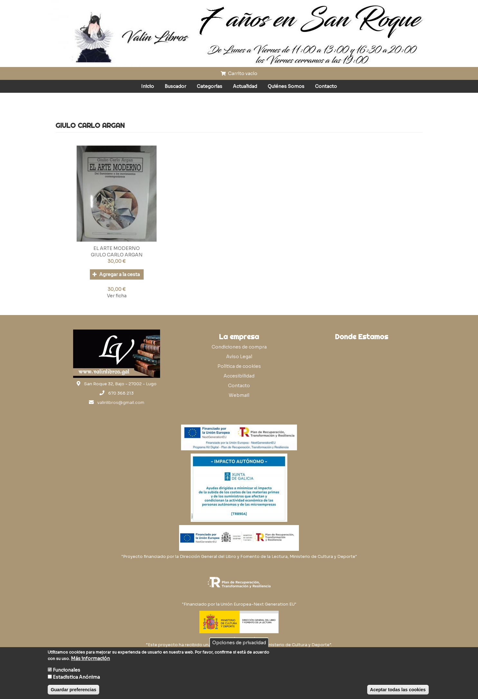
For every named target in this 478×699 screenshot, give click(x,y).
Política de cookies (239, 366)
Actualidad (245, 86)
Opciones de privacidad (239, 643)
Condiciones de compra (239, 347)
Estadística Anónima (76, 677)
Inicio (147, 86)
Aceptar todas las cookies (398, 689)
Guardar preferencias (73, 689)
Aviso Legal (239, 356)
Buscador (175, 86)
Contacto (326, 86)
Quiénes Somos (286, 86)
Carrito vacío (239, 73)
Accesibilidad (239, 376)
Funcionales (66, 670)
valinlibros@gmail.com (120, 402)
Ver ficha (117, 296)
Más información (90, 658)
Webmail (239, 395)
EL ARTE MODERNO (116, 248)
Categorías (209, 86)
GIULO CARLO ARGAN (117, 255)
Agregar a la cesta (116, 274)
